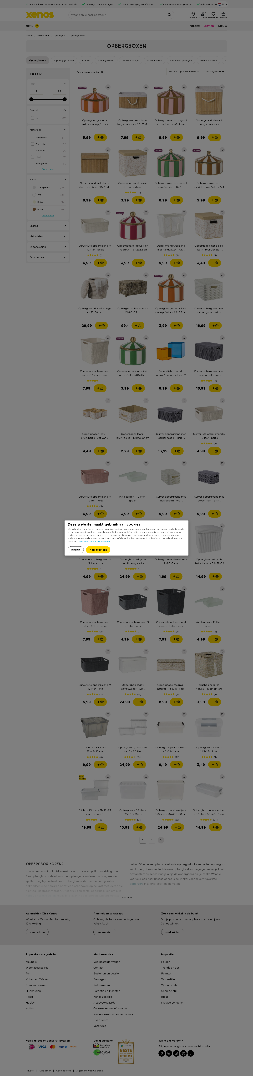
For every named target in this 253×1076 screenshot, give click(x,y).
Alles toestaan (98, 549)
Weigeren (76, 549)
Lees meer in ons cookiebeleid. (94, 541)
